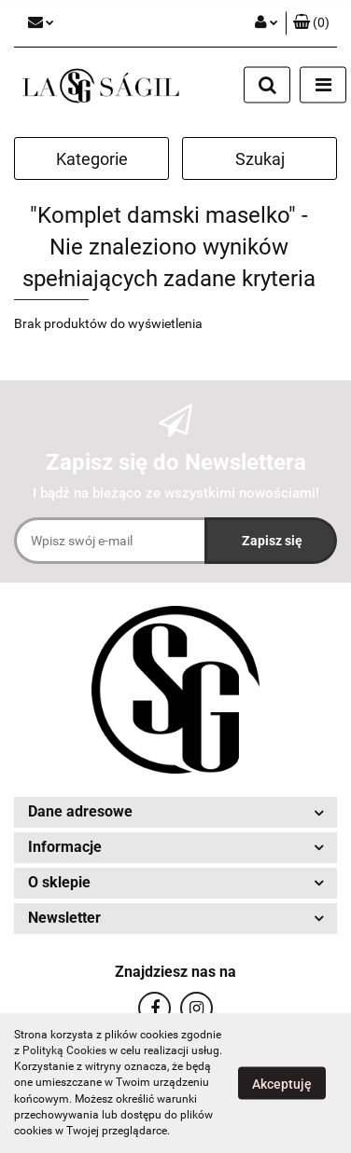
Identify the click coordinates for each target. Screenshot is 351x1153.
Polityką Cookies (64, 1050)
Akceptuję (282, 1084)
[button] (311, 23)
